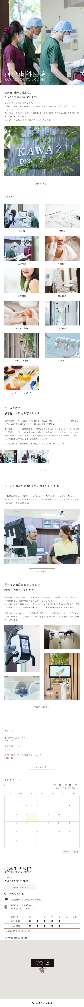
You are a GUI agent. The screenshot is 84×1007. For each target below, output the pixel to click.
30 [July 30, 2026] (48, 796)
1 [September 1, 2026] (26, 840)
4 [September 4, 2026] (58, 840)
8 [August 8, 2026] (69, 805)
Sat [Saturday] (74, 793)
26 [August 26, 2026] (37, 831)
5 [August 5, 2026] (37, 805)
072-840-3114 (44, 1002)
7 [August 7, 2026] (58, 805)
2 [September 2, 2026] (37, 840)
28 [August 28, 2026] (59, 831)
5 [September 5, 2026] (69, 840)
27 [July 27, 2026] (16, 796)
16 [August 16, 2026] (5, 823)
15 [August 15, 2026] (69, 814)
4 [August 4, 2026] (26, 805)
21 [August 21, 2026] (59, 823)
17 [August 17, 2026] (16, 823)
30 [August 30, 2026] (5, 840)
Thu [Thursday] (53, 793)
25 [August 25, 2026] (27, 831)
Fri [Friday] (63, 793)
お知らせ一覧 (41, 767)
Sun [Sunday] (10, 793)
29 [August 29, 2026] (69, 831)
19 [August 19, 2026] (37, 823)
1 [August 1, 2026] (69, 796)
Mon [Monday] (20, 793)
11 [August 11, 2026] (27, 814)
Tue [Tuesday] (31, 793)
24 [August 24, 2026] (16, 831)
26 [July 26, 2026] (5, 796)
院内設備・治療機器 (41, 707)
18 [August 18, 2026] (27, 823)
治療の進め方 (41, 571)
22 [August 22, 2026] (69, 823)
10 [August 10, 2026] (16, 814)
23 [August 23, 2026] (5, 831)
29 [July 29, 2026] (37, 796)
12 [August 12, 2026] (37, 814)
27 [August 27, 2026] (48, 831)
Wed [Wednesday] (42, 793)
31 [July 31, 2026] (59, 796)
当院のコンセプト (41, 184)
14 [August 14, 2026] (59, 814)
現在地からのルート (20, 887)
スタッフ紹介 (41, 470)
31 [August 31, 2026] (16, 840)
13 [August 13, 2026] (48, 814)
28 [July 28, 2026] (27, 796)
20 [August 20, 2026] (48, 823)
